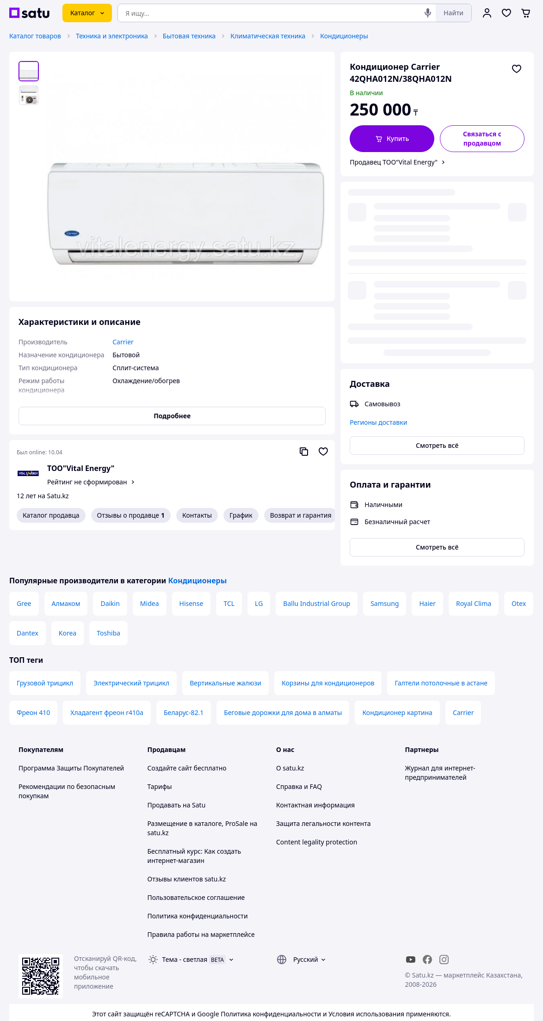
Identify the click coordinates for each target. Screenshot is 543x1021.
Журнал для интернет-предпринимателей (440, 737)
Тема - (185, 923)
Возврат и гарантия (301, 515)
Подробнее (172, 415)
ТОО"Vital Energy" (81, 468)
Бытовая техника (189, 35)
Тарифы (160, 750)
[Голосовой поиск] (428, 13)
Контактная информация (315, 769)
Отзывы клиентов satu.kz (187, 843)
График (240, 515)
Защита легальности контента (323, 787)
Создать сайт (390, 1003)
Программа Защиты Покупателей (71, 732)
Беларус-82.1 (184, 677)
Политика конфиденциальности (198, 880)
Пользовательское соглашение (196, 861)
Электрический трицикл (131, 647)
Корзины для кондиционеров (328, 647)
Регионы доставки (378, 235)
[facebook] (427, 923)
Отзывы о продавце (131, 515)
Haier (427, 567)
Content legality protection (316, 806)
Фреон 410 (33, 677)
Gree (24, 567)
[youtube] (410, 923)
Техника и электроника (112, 35)
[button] (392, 138)
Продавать (164, 769)
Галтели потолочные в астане (441, 647)
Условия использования (366, 978)
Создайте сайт (170, 732)
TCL (228, 567)
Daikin (109, 567)
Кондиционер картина (397, 677)
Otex (519, 567)
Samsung (384, 567)
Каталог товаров (35, 35)
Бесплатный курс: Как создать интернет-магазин (194, 820)
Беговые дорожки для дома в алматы (283, 677)
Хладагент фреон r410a (106, 677)
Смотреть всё (437, 258)
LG (259, 567)
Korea (67, 597)
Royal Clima (473, 567)
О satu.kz (290, 732)
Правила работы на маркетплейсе (201, 898)
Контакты (197, 515)
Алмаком (66, 567)
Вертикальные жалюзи (225, 647)
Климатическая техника (267, 35)
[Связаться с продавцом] (482, 138)
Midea (149, 567)
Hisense (191, 567)
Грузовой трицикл (45, 647)
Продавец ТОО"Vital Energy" (394, 162)
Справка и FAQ (299, 750)
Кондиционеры (344, 35)
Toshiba (108, 597)
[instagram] (444, 923)
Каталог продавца (51, 515)
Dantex (27, 597)
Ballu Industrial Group (316, 567)
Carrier (463, 677)
